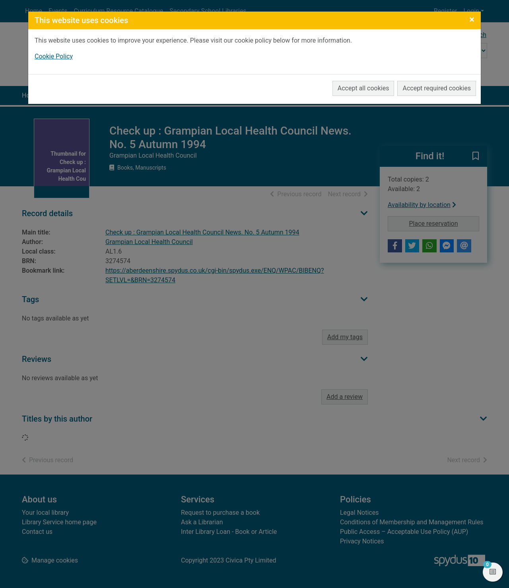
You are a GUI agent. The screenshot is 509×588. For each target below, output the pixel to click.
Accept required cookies (436, 88)
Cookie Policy (54, 56)
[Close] (472, 19)
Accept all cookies (363, 88)
